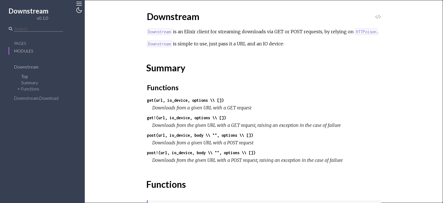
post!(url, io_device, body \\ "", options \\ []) (201, 152)
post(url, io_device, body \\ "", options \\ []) (200, 135)
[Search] (38, 29)
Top (24, 76)
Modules (23, 50)
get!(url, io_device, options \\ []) (186, 117)
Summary (29, 82)
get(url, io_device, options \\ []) (185, 100)
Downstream (26, 66)
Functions (30, 88)
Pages (20, 43)
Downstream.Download (36, 98)
